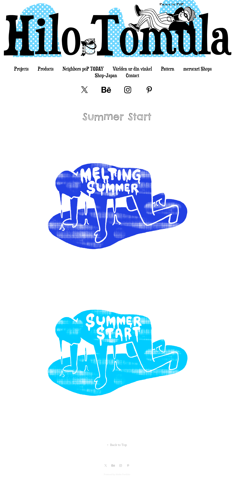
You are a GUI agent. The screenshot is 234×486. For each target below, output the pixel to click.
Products (46, 69)
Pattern (167, 69)
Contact (132, 75)
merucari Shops (197, 69)
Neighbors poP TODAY (83, 69)
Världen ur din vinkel (132, 69)
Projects (21, 69)
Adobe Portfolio (123, 474)
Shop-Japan (106, 75)
